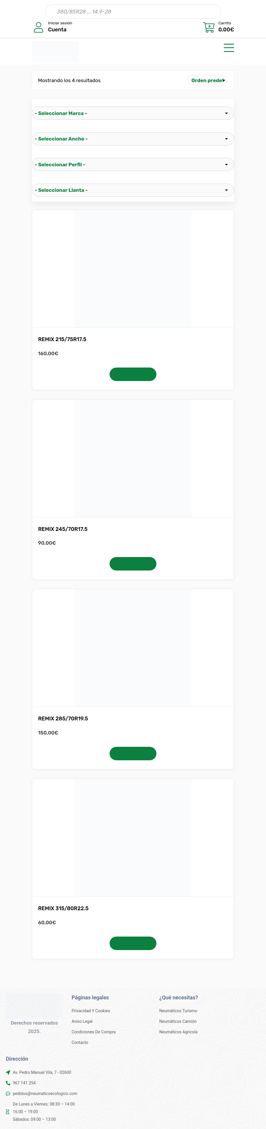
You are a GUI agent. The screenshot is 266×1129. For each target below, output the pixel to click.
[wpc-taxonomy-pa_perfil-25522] (133, 164)
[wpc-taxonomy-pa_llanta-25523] (133, 190)
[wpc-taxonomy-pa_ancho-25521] (133, 138)
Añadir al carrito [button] (133, 374)
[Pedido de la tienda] (207, 80)
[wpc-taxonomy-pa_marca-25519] (133, 113)
